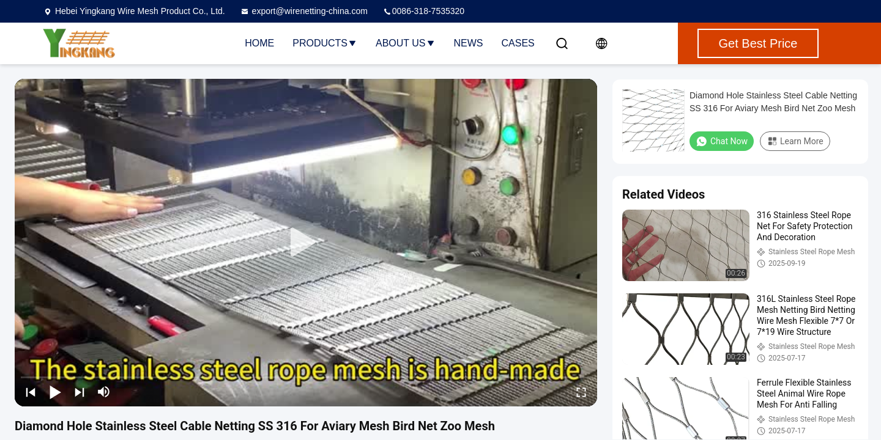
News (468, 43)
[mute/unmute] (104, 392)
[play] (306, 242)
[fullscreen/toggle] (581, 392)
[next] (79, 392)
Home (259, 43)
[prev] (30, 392)
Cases (518, 43)
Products (324, 43)
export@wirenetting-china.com (304, 11)
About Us (406, 43)
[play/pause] (55, 392)
